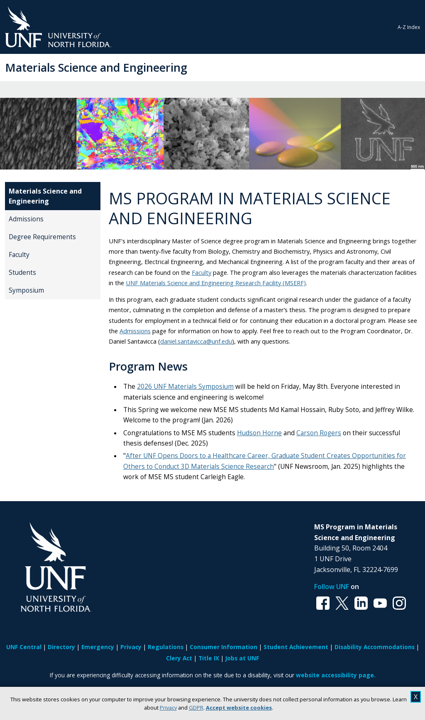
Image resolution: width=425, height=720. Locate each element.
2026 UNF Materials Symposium (185, 386)
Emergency (97, 647)
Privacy (168, 707)
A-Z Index (409, 27)
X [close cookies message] (416, 696)
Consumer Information (223, 647)
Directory (61, 647)
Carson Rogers (318, 433)
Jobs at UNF (242, 658)
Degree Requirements (42, 237)
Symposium (26, 290)
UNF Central (24, 647)
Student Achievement (296, 647)
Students (22, 272)
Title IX (208, 658)
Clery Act (179, 658)
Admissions (26, 219)
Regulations (165, 647)
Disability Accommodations (375, 647)
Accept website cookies (239, 707)
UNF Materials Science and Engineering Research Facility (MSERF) (216, 283)
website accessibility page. (336, 675)
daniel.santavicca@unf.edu (196, 341)
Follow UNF (331, 586)
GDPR (196, 707)
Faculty (19, 254)
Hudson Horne (259, 433)
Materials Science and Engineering (96, 67)
